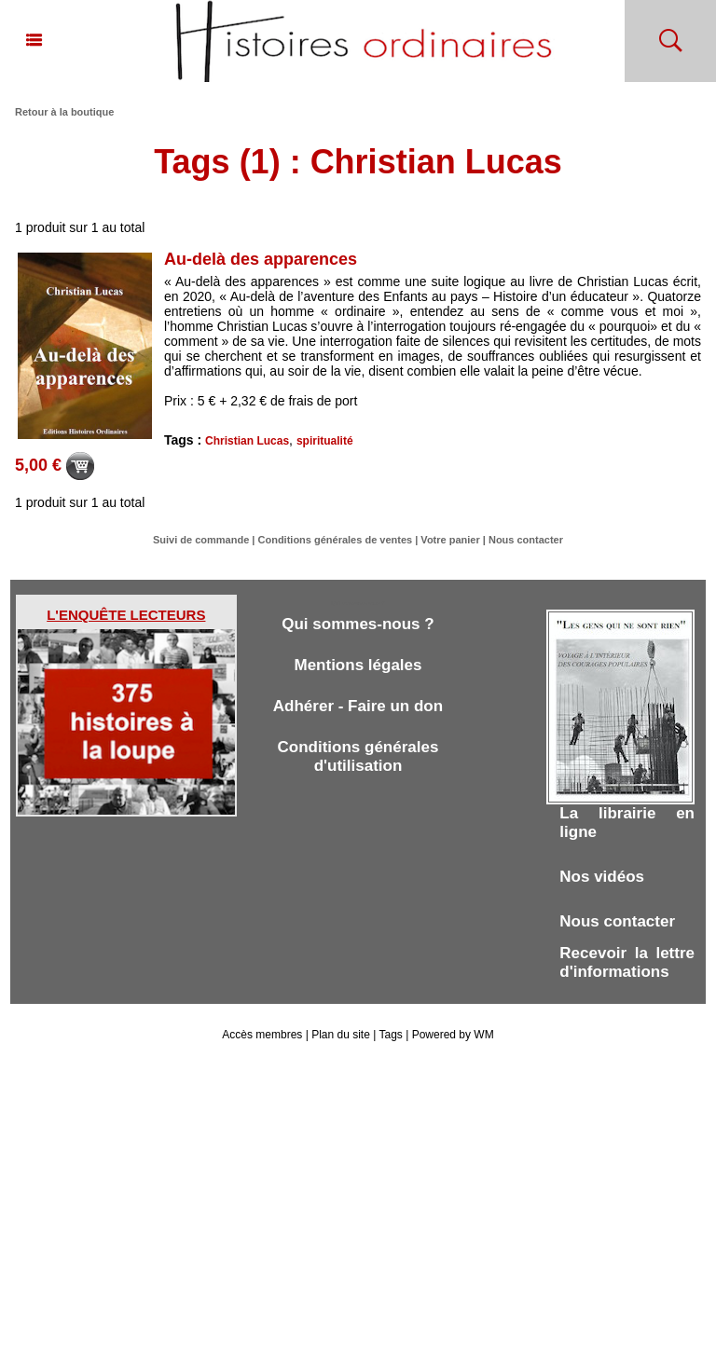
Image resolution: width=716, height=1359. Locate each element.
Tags (390, 1034)
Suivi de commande (201, 539)
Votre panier (449, 539)
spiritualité (324, 440)
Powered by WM (453, 1034)
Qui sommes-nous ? (358, 624)
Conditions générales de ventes (335, 539)
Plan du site (340, 1034)
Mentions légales (357, 665)
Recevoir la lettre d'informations (627, 962)
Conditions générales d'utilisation (358, 756)
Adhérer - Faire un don (358, 706)
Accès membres (262, 1034)
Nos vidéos (601, 876)
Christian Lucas (247, 440)
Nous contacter (526, 539)
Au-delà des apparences (260, 259)
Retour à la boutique (64, 111)
